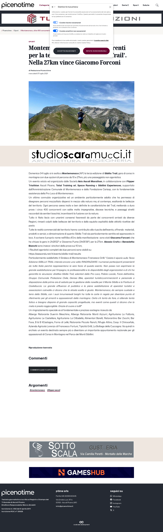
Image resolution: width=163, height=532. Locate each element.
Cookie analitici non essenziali (72, 31)
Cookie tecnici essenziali (70, 23)
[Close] (110, 7)
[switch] (55, 30)
